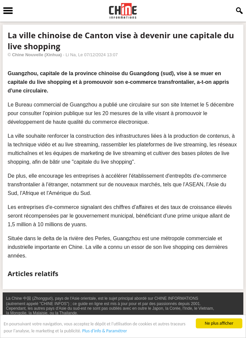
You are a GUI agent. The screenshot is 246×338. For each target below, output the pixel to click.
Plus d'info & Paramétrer (104, 331)
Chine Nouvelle (27, 54)
